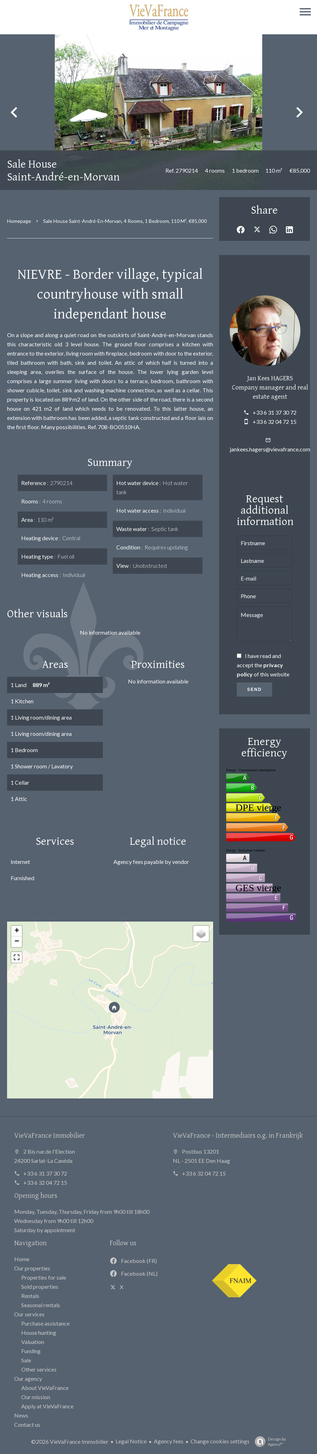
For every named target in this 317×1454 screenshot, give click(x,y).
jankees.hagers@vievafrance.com (270, 449)
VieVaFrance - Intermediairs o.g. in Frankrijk (238, 1135)
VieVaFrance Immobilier (49, 1135)
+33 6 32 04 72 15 (275, 421)
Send (254, 689)
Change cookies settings (220, 1441)
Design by (268, 1441)
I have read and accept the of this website (263, 664)
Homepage (19, 221)
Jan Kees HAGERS (270, 378)
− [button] (16, 941)
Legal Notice (131, 1441)
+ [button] (16, 931)
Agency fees (168, 1441)
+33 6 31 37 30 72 (275, 412)
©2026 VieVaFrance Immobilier (69, 1441)
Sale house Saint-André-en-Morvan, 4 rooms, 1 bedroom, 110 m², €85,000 (125, 221)
